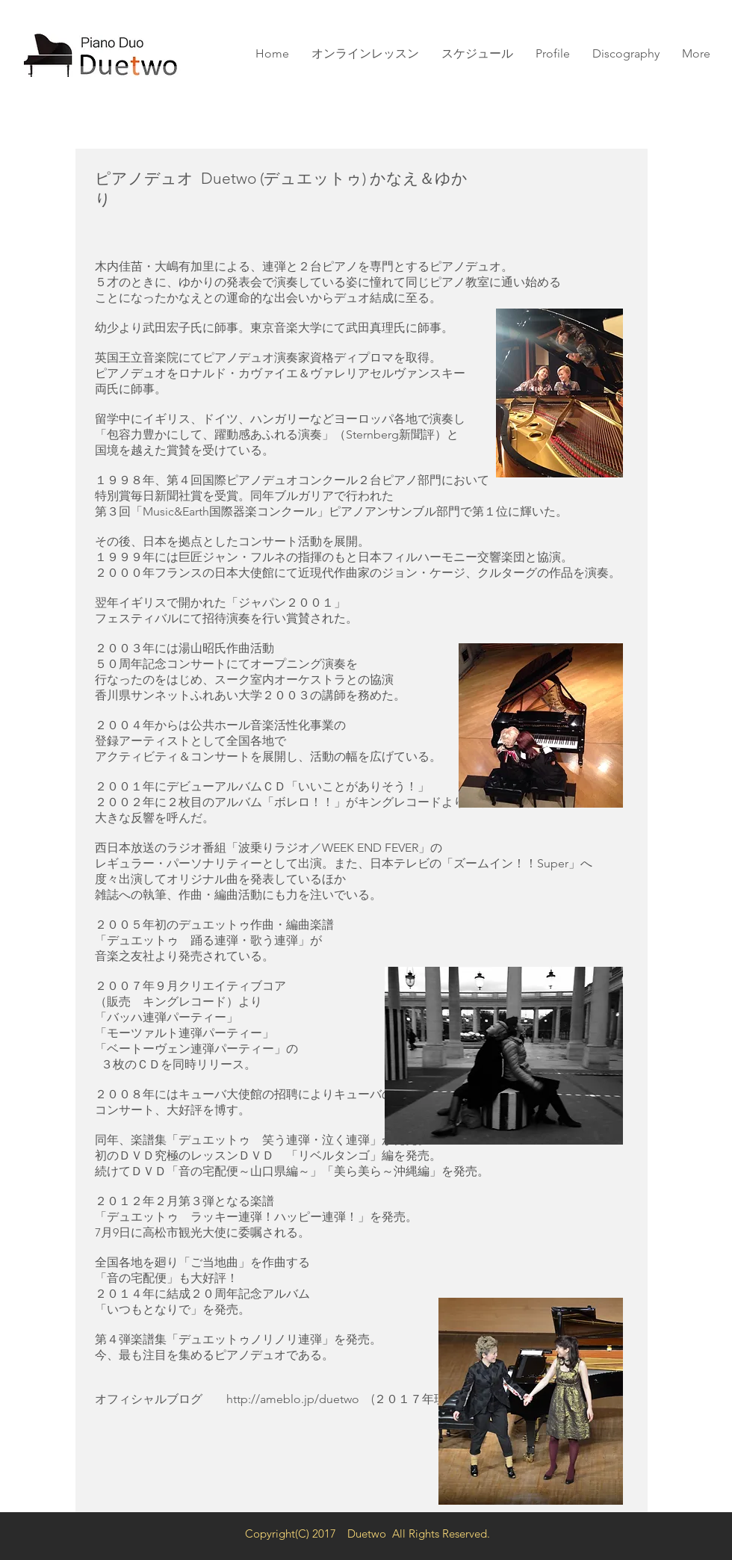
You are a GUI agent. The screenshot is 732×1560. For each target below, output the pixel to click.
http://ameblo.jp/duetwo (292, 1399)
